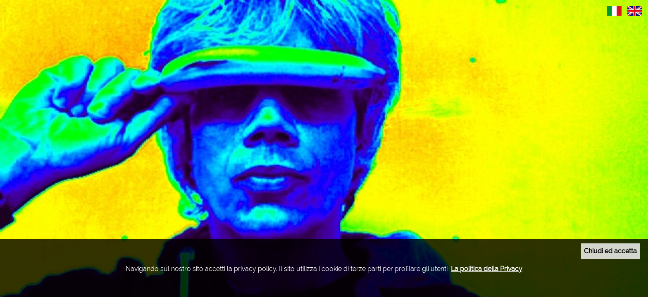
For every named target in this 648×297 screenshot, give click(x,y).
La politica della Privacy (486, 269)
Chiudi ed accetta (610, 251)
